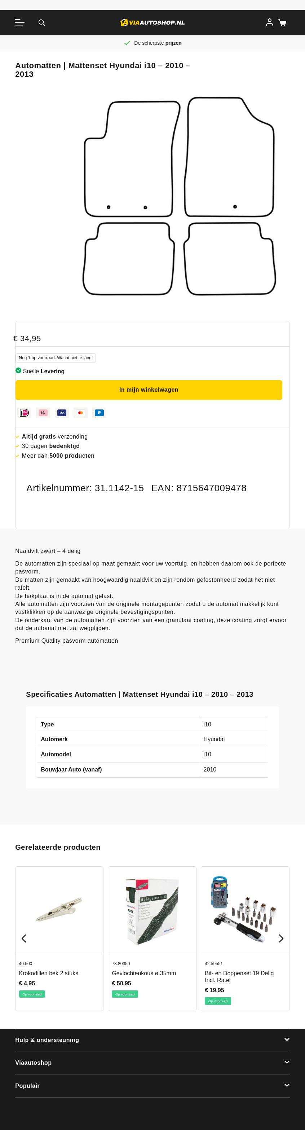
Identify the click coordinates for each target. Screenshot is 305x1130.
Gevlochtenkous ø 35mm (144, 973)
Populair (27, 1086)
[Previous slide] (23, 938)
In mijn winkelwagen (148, 390)
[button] (152, 1040)
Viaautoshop (33, 1063)
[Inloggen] (270, 22)
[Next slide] (281, 938)
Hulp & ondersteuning (47, 1040)
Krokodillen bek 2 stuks (49, 973)
